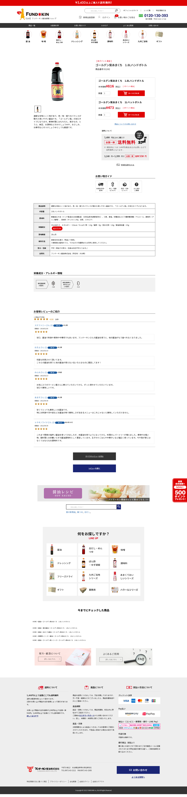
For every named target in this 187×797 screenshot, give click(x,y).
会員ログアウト (98, 781)
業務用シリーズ (43, 636)
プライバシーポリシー (58, 781)
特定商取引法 (161, 10)
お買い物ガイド (80, 25)
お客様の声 (54, 25)
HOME (35, 621)
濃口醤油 (46, 628)
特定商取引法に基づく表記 (37, 781)
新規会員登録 (89, 17)
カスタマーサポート (86, 715)
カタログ (104, 25)
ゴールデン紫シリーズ (50, 640)
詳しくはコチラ (32, 716)
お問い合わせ (153, 25)
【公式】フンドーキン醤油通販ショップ (40, 18)
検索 (116, 10)
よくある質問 (128, 25)
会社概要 (73, 781)
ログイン (106, 17)
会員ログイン (84, 781)
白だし (87, 512)
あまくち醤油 (47, 632)
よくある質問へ (138, 777)
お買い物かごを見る (126, 17)
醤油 (39, 621)
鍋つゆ (80, 512)
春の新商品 (71, 512)
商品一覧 (32, 25)
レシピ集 (147, 10)
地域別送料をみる (125, 165)
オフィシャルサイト (130, 10)
